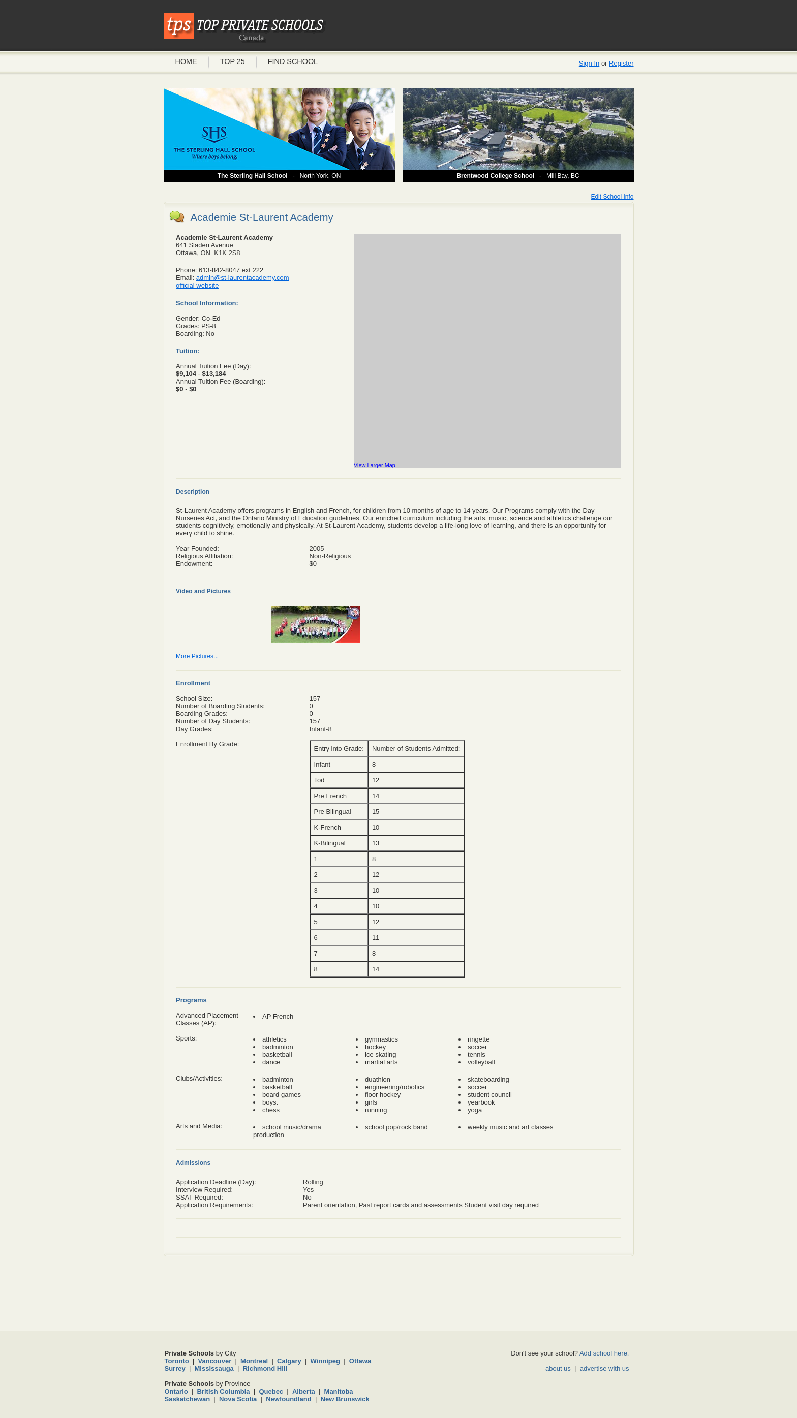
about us (558, 1368)
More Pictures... (197, 656)
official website (197, 285)
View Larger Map (374, 465)
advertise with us (604, 1368)
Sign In (589, 63)
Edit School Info (612, 196)
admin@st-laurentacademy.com (242, 277)
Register (621, 63)
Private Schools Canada (245, 28)
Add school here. (604, 1353)
